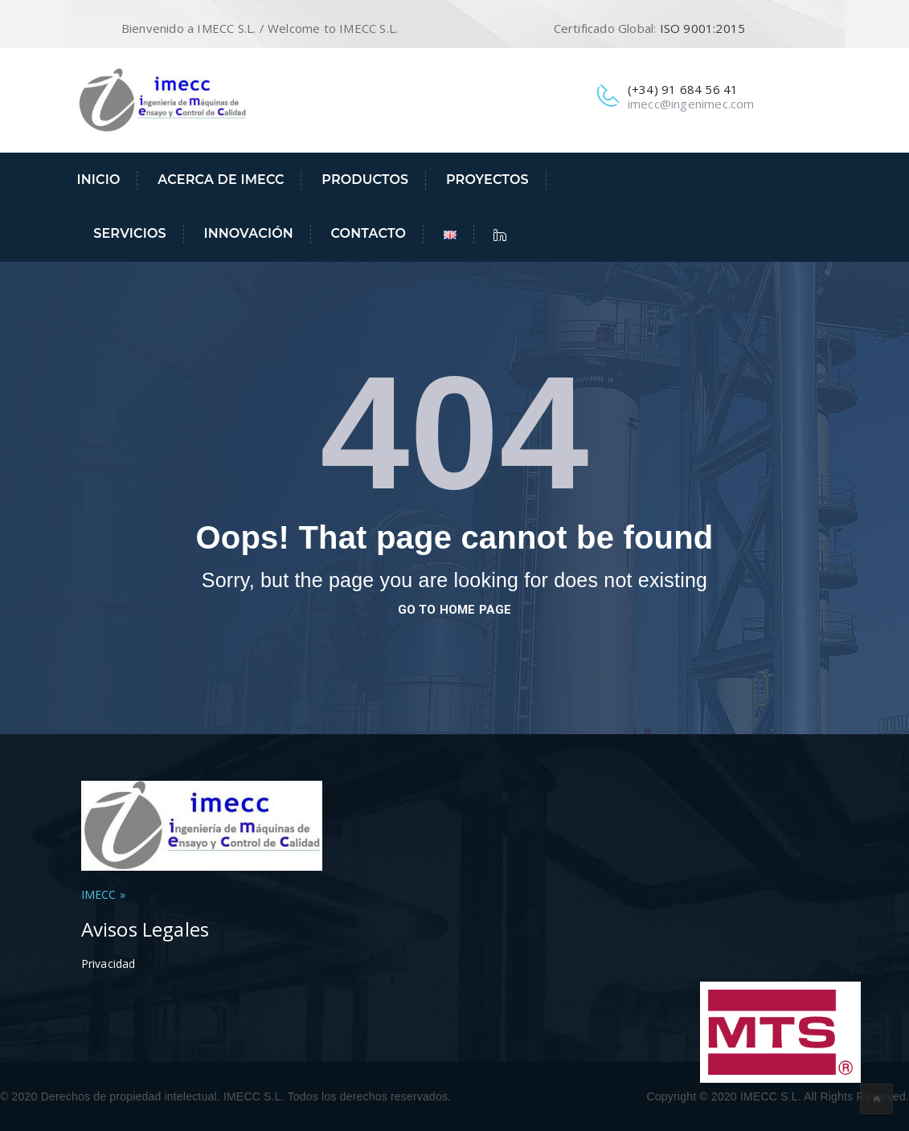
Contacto (369, 233)
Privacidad (108, 963)
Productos (364, 179)
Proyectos (487, 179)
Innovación (248, 233)
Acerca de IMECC (221, 179)
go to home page (455, 609)
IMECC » (103, 894)
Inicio (99, 179)
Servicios (129, 233)
